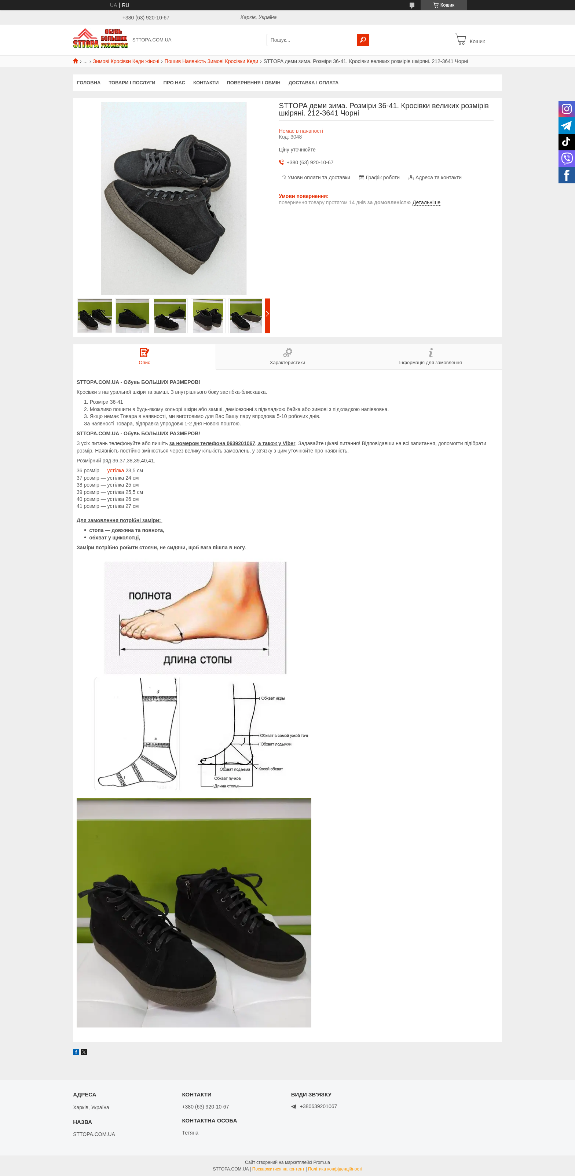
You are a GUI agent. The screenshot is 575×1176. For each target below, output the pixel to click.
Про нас (174, 82)
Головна (88, 82)
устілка (115, 470)
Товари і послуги (132, 82)
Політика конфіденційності (335, 1169)
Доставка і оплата (313, 82)
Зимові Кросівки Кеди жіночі (126, 61)
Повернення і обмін (254, 82)
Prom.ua (322, 1162)
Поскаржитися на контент (278, 1169)
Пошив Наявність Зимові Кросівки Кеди (211, 61)
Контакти (206, 82)
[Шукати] (363, 40)
